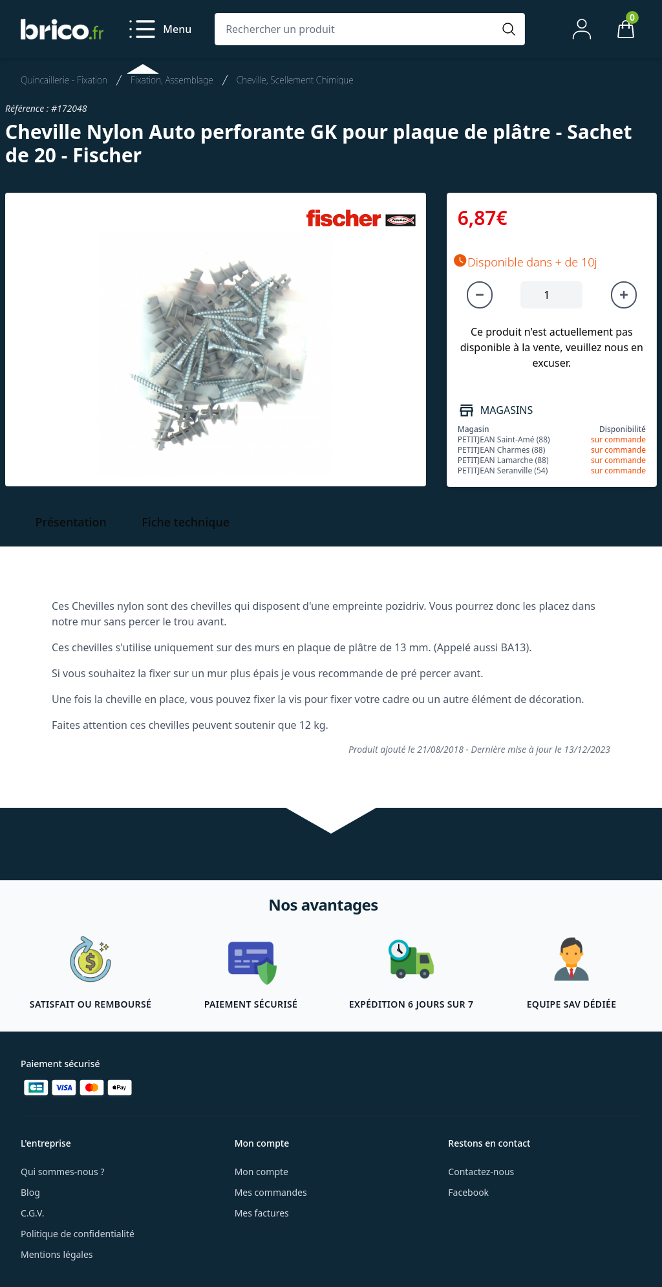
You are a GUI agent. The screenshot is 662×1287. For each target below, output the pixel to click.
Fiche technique (186, 522)
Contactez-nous (481, 1171)
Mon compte (261, 1171)
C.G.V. (32, 1213)
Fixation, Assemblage (172, 80)
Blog (30, 1192)
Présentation (71, 522)
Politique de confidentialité (77, 1234)
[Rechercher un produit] (357, 29)
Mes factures (262, 1213)
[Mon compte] (582, 29)
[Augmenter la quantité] (624, 294)
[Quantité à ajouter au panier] (551, 294)
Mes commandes (271, 1192)
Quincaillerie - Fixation (64, 80)
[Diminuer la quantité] (480, 294)
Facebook (468, 1192)
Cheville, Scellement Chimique (295, 80)
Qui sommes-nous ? (63, 1171)
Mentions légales (57, 1254)
